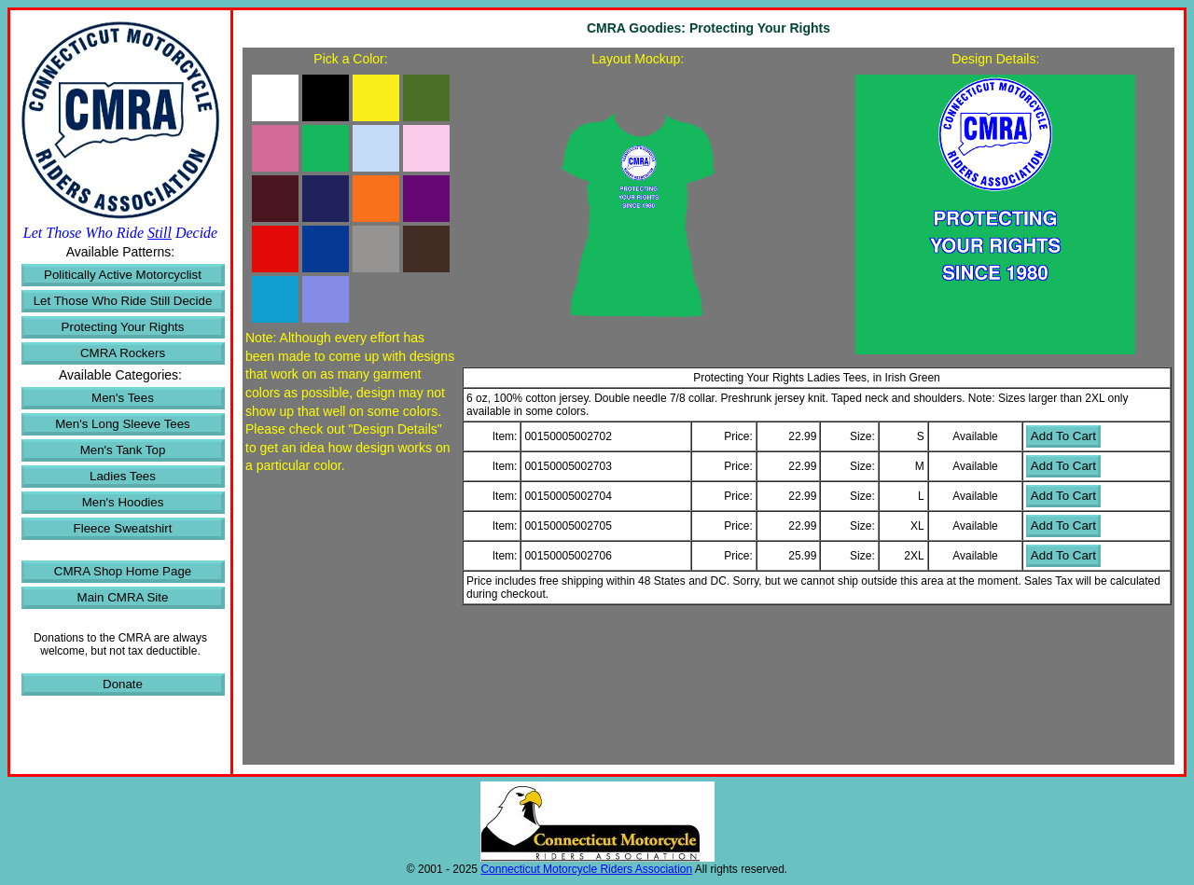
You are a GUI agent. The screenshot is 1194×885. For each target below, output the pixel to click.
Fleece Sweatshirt (123, 528)
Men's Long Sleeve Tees (122, 424)
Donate (123, 684)
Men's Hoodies (123, 502)
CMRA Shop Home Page (122, 571)
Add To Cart (1063, 436)
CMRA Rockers (122, 353)
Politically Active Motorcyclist (122, 275)
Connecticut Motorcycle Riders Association (586, 869)
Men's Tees (122, 398)
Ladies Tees (123, 476)
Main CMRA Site (123, 597)
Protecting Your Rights (123, 327)
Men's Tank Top (123, 450)
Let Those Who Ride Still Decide (123, 301)
